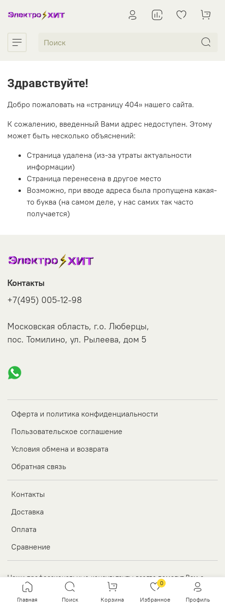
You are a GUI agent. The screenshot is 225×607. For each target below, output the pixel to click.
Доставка (27, 511)
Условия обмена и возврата (59, 449)
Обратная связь (38, 466)
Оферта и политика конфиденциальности (84, 413)
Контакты (28, 494)
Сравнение (31, 546)
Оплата (23, 529)
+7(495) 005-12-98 (44, 300)
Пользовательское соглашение (66, 431)
